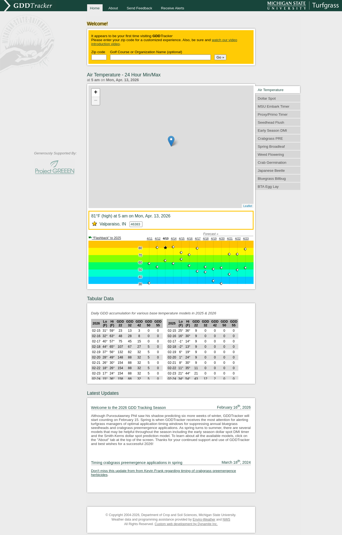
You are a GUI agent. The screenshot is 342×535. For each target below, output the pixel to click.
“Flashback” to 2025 (104, 238)
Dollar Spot (267, 98)
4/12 (157, 238)
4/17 (197, 238)
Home (95, 8)
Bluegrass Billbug (272, 179)
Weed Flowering (271, 155)
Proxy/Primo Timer (273, 114)
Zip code (98, 52)
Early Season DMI (272, 130)
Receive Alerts (172, 8)
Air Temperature (270, 90)
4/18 (205, 238)
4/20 (221, 238)
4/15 (181, 238)
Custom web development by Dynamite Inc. (186, 524)
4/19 (213, 238)
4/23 (245, 238)
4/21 (229, 238)
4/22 (237, 238)
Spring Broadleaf (271, 147)
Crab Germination (272, 163)
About (113, 8)
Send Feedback (139, 8)
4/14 (173, 238)
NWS (226, 519)
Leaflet (247, 206)
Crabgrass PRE (270, 138)
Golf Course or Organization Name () (146, 52)
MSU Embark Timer (274, 106)
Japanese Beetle (271, 171)
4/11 (149, 238)
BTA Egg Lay (268, 187)
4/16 (189, 238)
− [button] (95, 101)
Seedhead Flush (271, 122)
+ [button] (95, 93)
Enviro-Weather (204, 519)
